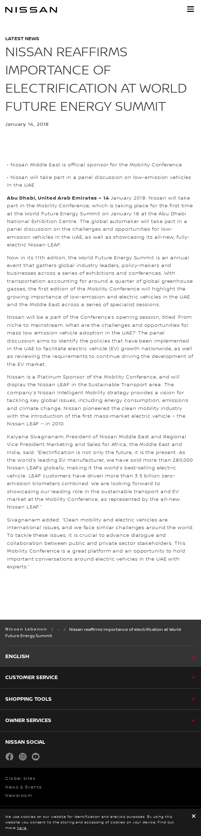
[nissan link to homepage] (31, 10)
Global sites (20, 778)
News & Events (23, 787)
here (22, 828)
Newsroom (18, 795)
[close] (194, 816)
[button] (190, 9)
